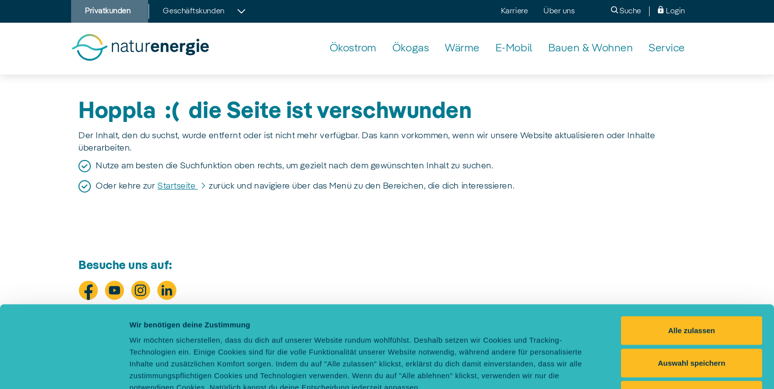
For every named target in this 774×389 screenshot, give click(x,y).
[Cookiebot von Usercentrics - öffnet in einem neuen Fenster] (64, 369)
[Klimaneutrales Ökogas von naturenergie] (411, 48)
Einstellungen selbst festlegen (183, 369)
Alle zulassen (691, 253)
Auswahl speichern (692, 286)
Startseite (177, 186)
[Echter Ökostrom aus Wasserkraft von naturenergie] (353, 48)
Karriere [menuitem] (514, 11)
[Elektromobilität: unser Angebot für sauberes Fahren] (514, 48)
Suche (626, 10)
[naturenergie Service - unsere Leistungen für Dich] (667, 48)
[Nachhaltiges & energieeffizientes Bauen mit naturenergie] (591, 48)
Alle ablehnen (691, 318)
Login (671, 10)
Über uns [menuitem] (559, 11)
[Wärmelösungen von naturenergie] (462, 48)
